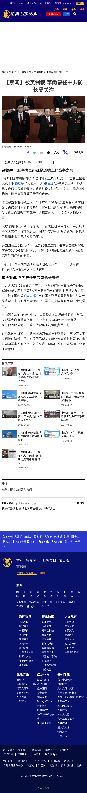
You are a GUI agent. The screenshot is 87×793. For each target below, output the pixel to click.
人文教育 (71, 616)
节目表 (64, 560)
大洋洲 (48, 536)
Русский (57, 541)
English (31, 541)
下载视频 (78, 152)
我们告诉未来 (64, 679)
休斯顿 (58, 536)
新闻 (19, 585)
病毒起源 (31, 170)
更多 (79, 765)
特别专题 (63, 674)
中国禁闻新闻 (53, 72)
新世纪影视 (67, 765)
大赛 (21, 3)
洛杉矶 (38, 536)
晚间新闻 (24, 634)
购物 (42, 573)
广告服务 (22, 754)
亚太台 (7, 541)
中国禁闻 (39, 72)
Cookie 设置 (43, 788)
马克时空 (46, 661)
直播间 (21, 566)
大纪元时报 (40, 761)
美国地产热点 (72, 652)
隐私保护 (50, 750)
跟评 (80, 503)
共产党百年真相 (65, 688)
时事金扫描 (48, 630)
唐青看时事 (48, 652)
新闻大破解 (48, 643)
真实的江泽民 (64, 705)
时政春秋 (46, 634)
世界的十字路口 (50, 656)
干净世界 (55, 761)
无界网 (53, 765)
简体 (49, 3)
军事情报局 (48, 647)
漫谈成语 (69, 639)
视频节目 (14, 72)
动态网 (41, 765)
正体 (42, 3)
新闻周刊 (24, 643)
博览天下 (73, 602)
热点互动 (46, 626)
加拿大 (28, 536)
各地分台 (31, 3)
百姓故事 (62, 723)
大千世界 (42, 705)
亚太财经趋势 (26, 661)
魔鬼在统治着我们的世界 (70, 697)
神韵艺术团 (24, 761)
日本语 (68, 541)
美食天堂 (42, 692)
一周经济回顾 (26, 652)
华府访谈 (24, 647)
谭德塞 (7, 170)
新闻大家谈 (48, 622)
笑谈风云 (69, 626)
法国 (66, 536)
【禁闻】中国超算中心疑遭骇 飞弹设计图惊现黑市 (73, 397)
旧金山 (75, 536)
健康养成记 (23, 692)
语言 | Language (63, 3)
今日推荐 (60, 602)
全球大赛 (45, 606)
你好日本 (42, 684)
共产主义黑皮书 (65, 718)
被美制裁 (9, 277)
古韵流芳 (69, 630)
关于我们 (23, 750)
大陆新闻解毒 (49, 665)
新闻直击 (24, 639)
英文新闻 (80, 3)
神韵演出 (32, 606)
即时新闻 (47, 602)
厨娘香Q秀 (43, 710)
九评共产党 (63, 701)
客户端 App (51, 754)
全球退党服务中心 (13, 765)
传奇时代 (62, 684)
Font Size (56, 152)
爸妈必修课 (71, 643)
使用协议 (64, 750)
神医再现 (21, 697)
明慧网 (30, 765)
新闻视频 (25, 616)
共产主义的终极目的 (68, 692)
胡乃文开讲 (23, 688)
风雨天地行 (63, 714)
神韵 (12, 3)
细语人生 (46, 669)
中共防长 (40, 277)
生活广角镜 (43, 679)
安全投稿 (8, 754)
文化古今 (69, 647)
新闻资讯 (33, 560)
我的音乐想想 (44, 723)
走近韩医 (21, 701)
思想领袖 (46, 639)
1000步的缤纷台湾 (45, 716)
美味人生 (42, 697)
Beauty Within (44, 701)
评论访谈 (48, 616)
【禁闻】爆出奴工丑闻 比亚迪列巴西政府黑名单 (73, 416)
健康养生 (23, 674)
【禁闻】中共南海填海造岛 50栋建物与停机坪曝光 (30, 397)
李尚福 (23, 277)
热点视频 (34, 602)
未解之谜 (69, 622)
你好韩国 (42, 688)
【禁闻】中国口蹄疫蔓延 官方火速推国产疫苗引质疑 (30, 416)
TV (67, 14)
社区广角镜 (25, 656)
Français (44, 541)
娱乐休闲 (43, 674)
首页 (4, 72)
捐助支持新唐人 (27, 573)
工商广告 (62, 736)
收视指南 (36, 750)
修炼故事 (62, 731)
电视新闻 (26, 72)
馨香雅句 (69, 634)
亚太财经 (24, 665)
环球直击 (24, 626)
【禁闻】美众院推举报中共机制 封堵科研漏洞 (30, 436)
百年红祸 (62, 710)
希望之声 (69, 761)
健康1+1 (21, 679)
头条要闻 (21, 602)
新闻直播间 (54, 14)
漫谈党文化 (63, 727)
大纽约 (18, 536)
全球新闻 (24, 622)
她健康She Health (26, 684)
